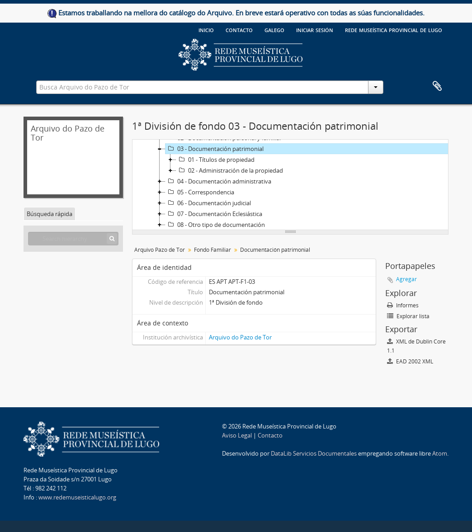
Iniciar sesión (314, 29)
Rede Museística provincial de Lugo (393, 29)
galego (274, 29)
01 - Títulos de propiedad (215, 159)
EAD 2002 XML (410, 361)
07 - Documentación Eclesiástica (213, 213)
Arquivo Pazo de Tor (159, 250)
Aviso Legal (237, 435)
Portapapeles (437, 86)
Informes (403, 305)
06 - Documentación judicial (208, 203)
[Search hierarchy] (73, 238)
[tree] (290, 185)
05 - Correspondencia (199, 192)
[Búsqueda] (112, 238)
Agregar (406, 279)
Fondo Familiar (212, 250)
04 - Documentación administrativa (218, 181)
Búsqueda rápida (49, 214)
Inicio (206, 29)
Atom (439, 453)
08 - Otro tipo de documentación (215, 224)
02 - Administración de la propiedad (229, 170)
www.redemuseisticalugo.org (77, 497)
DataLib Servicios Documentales (314, 453)
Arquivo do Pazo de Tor (240, 337)
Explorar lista (408, 316)
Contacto (239, 29)
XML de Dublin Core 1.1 (416, 346)
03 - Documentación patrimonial (214, 148)
